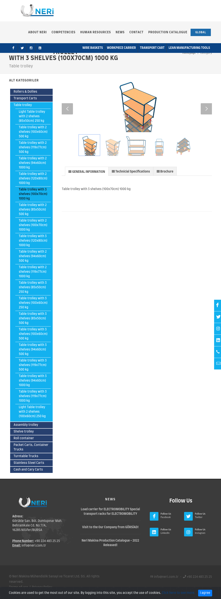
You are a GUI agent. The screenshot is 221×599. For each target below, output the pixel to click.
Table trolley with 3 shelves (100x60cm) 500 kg (33, 334)
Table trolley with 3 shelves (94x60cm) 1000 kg (33, 381)
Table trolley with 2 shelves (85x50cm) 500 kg (33, 210)
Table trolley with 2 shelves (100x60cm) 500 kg (33, 132)
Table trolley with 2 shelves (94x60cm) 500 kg (33, 256)
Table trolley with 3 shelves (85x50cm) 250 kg (33, 287)
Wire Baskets (92, 47)
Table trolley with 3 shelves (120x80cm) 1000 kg (33, 241)
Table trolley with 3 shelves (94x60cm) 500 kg (33, 350)
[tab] (86, 171)
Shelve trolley (24, 431)
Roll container (24, 438)
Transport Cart (152, 47)
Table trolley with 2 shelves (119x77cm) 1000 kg (33, 272)
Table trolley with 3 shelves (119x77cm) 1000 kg (33, 396)
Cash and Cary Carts (28, 469)
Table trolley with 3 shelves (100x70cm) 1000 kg (33, 194)
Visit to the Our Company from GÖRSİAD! (110, 527)
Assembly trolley (26, 424)
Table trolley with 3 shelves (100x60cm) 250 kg (33, 303)
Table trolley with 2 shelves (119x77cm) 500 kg (33, 147)
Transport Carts (25, 98)
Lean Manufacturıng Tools (189, 47)
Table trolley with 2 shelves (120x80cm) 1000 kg (33, 179)
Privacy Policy (42, 587)
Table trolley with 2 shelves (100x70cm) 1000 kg (33, 225)
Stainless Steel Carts (29, 462)
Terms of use (18, 587)
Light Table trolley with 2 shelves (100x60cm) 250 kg (32, 412)
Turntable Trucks (26, 456)
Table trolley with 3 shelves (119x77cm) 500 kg (33, 365)
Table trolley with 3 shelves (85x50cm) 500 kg (33, 318)
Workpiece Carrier (121, 47)
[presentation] (86, 171)
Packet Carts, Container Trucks (31, 447)
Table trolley (23, 105)
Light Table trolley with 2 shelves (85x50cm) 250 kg (32, 116)
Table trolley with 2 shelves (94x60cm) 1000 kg (33, 163)
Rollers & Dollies (25, 91)
